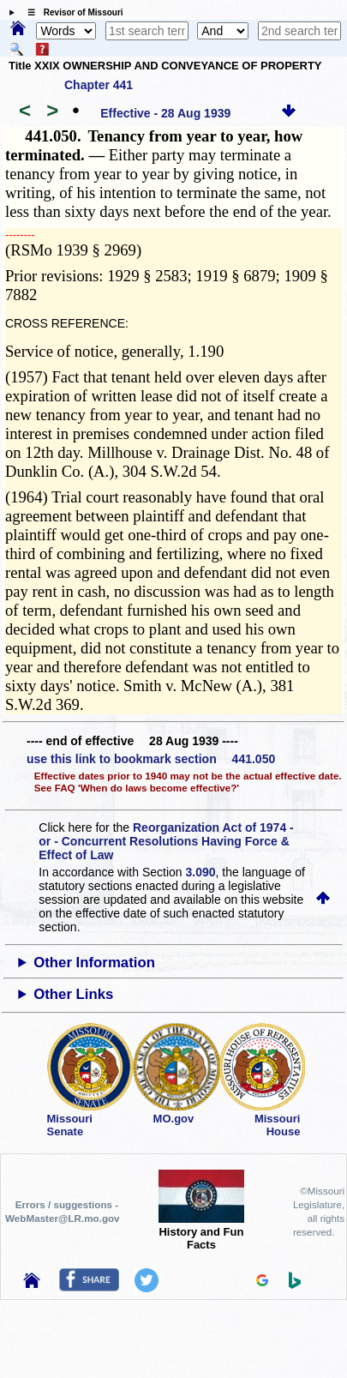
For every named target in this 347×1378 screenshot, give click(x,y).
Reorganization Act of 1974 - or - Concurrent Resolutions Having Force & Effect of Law (166, 841)
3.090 (201, 872)
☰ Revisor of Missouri (71, 12)
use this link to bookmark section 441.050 (151, 759)
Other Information (94, 962)
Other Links (73, 994)
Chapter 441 (98, 85)
